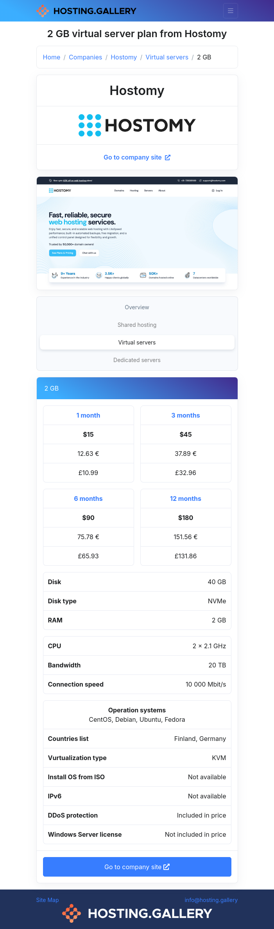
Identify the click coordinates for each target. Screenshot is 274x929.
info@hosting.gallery (211, 900)
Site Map (47, 900)
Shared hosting (137, 324)
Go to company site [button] (137, 867)
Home (52, 57)
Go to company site (137, 157)
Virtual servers (166, 57)
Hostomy (124, 57)
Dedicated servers (137, 360)
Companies (85, 57)
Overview (137, 307)
